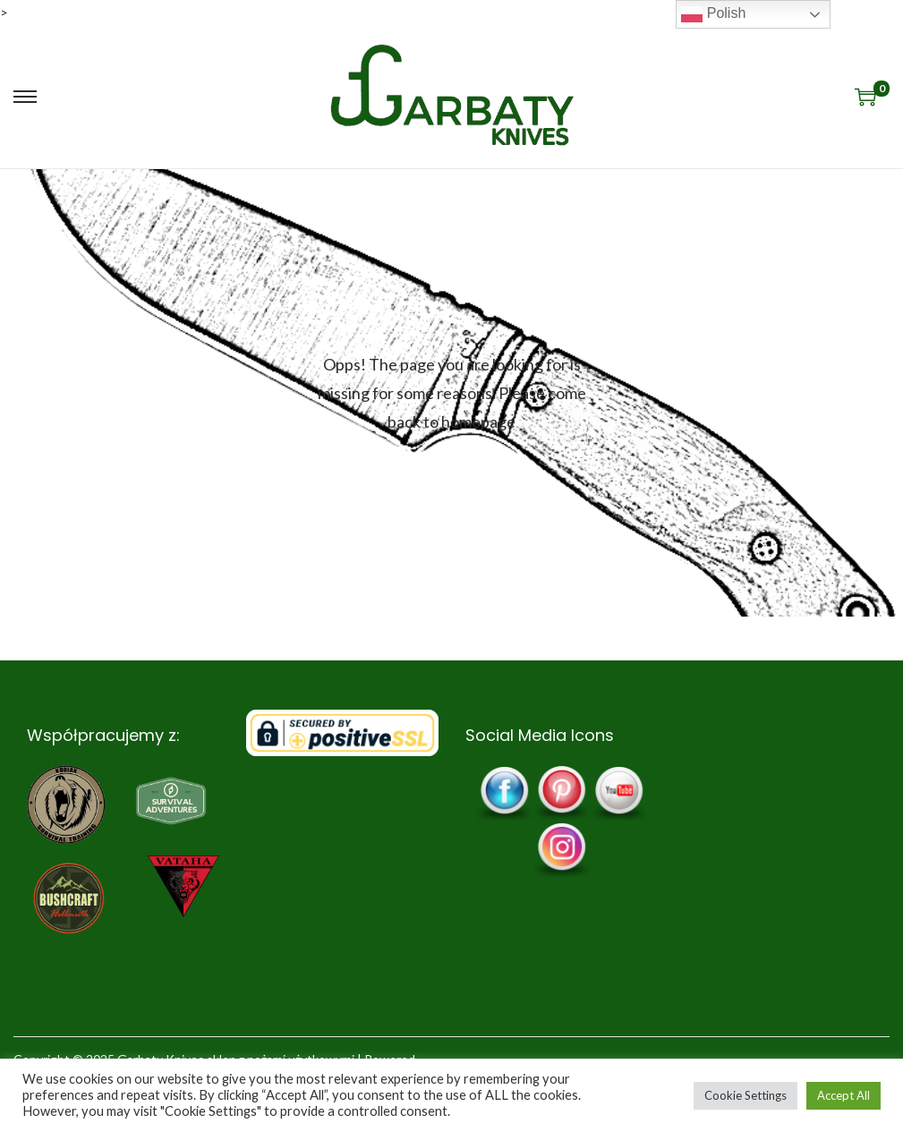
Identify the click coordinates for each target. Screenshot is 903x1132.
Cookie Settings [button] (745, 1095)
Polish (713, 14)
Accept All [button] (843, 1095)
